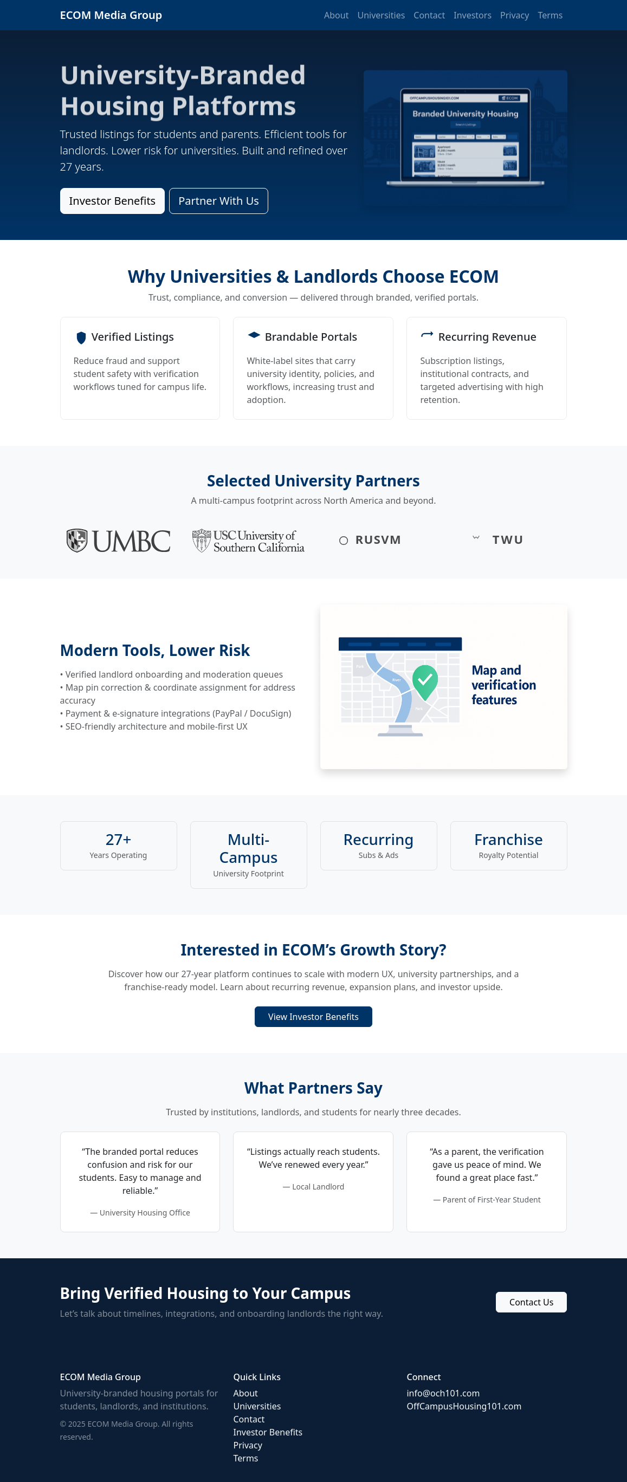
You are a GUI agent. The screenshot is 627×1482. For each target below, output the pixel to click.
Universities (381, 15)
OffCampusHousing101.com (463, 1406)
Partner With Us (218, 200)
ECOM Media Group (111, 15)
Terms (550, 15)
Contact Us (531, 1302)
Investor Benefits (112, 200)
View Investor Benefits (313, 1017)
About (336, 15)
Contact (429, 15)
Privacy (514, 15)
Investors (473, 15)
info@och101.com (443, 1393)
